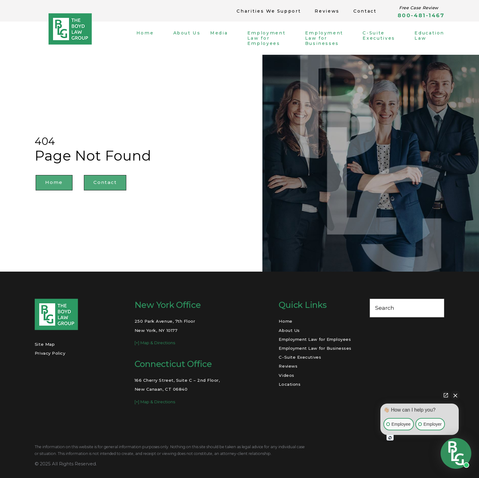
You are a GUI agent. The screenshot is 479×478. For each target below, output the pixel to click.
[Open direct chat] (446, 395)
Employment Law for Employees (315, 339)
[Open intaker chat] (390, 437)
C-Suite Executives (300, 357)
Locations (289, 384)
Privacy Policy (50, 353)
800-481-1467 (421, 15)
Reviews (327, 11)
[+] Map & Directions (155, 342)
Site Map (45, 344)
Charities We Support (269, 11)
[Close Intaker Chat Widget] (455, 395)
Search (384, 308)
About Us (289, 330)
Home (54, 182)
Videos (286, 375)
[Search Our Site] (436, 308)
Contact (365, 11)
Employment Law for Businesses (315, 348)
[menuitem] (149, 38)
